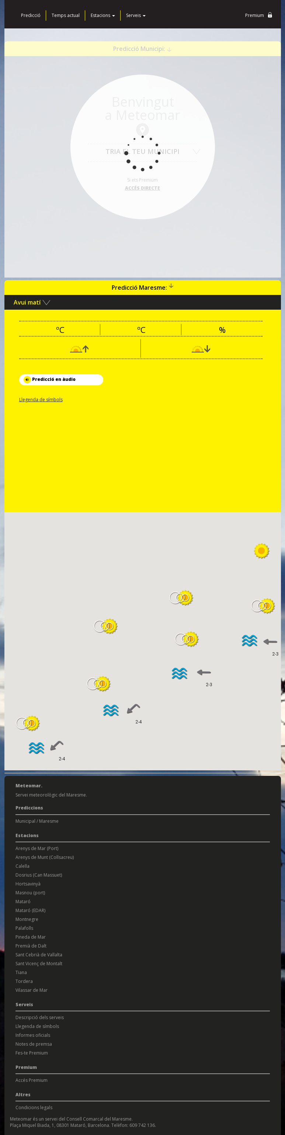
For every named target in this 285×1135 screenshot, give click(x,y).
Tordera (24, 981)
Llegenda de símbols (41, 399)
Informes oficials (32, 1035)
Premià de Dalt (30, 946)
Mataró (23, 901)
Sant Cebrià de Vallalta (38, 955)
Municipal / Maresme (37, 821)
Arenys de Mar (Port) (36, 848)
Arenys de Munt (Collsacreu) (44, 857)
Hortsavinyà (28, 884)
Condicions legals (33, 1107)
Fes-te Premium (31, 1053)
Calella (22, 866)
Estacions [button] (103, 15)
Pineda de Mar (30, 937)
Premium (260, 16)
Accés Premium (31, 1080)
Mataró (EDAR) (30, 910)
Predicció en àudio (50, 380)
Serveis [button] (136, 15)
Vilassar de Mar (31, 990)
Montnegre (26, 919)
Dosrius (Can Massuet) (38, 875)
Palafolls (24, 928)
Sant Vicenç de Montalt (38, 963)
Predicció (31, 15)
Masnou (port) (30, 893)
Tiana (21, 972)
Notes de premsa (33, 1044)
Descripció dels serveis (39, 1017)
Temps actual (66, 15)
